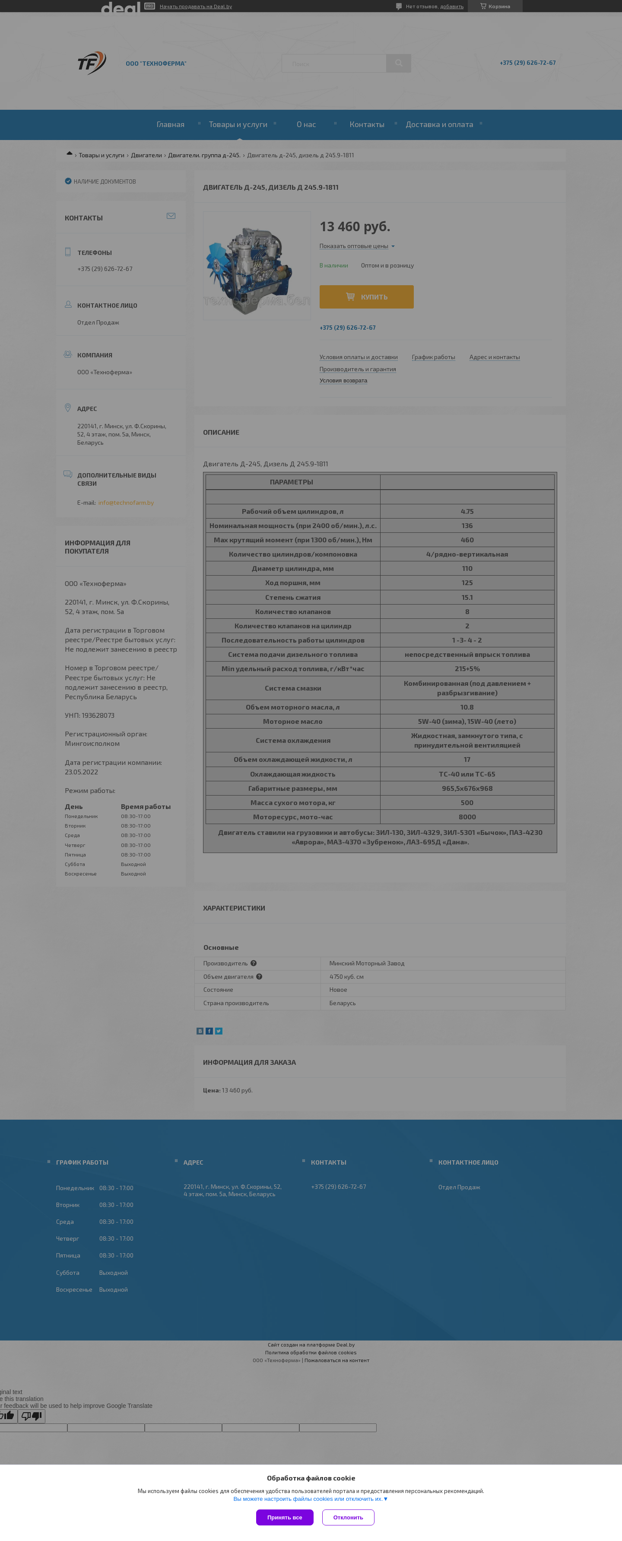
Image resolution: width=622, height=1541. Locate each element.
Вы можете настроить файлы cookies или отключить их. (308, 1499)
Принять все (284, 1517)
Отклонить (348, 1517)
